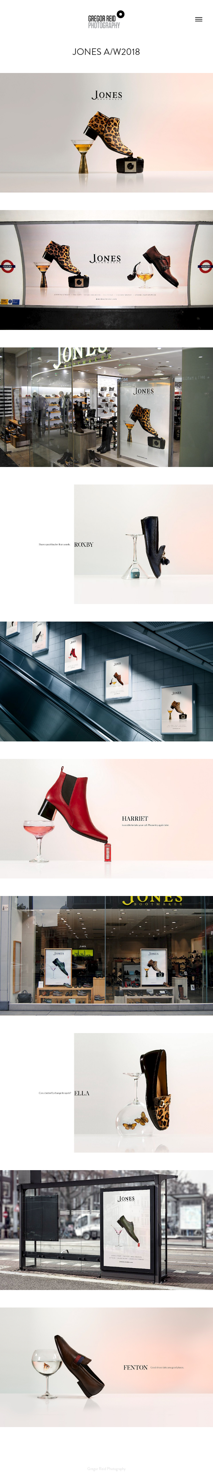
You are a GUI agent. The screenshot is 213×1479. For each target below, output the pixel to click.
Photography (116, 1469)
